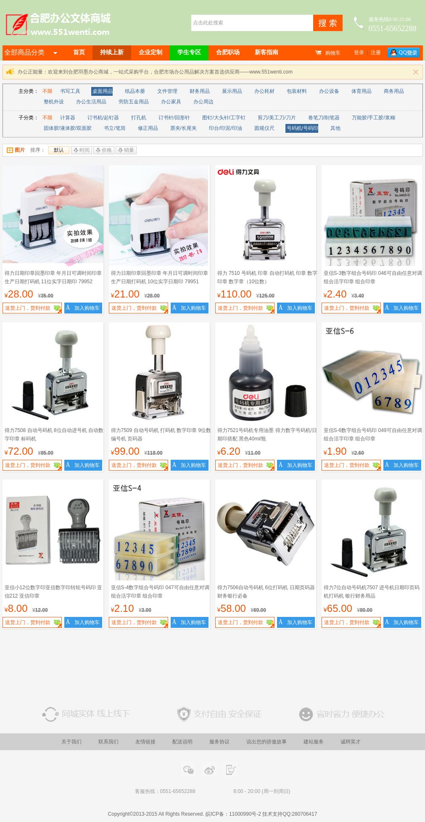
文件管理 (167, 91)
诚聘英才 (351, 742)
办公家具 (171, 102)
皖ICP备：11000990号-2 (233, 814)
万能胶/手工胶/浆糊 (373, 118)
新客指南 (266, 52)
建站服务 (314, 742)
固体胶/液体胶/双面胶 (68, 128)
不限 (47, 91)
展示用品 (232, 91)
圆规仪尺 (264, 128)
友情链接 (145, 742)
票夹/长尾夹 (183, 128)
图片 (16, 150)
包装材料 (297, 91)
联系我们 (108, 742)
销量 (126, 150)
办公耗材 (264, 91)
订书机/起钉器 (103, 118)
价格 (104, 150)
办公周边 (203, 102)
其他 (335, 128)
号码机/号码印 (302, 128)
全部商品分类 (30, 52)
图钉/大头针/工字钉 (223, 118)
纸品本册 (135, 91)
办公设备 (329, 91)
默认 (59, 150)
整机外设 (54, 102)
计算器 (67, 118)
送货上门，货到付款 (33, 309)
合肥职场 (228, 52)
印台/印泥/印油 (225, 128)
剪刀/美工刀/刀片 (277, 118)
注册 (376, 52)
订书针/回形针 (174, 118)
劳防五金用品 (134, 102)
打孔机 (138, 118)
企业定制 (150, 52)
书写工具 (70, 91)
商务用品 (394, 91)
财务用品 (200, 91)
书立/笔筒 (114, 128)
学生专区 (189, 52)
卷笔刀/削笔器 (324, 118)
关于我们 (71, 742)
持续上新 (112, 52)
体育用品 (361, 91)
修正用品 (148, 128)
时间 (82, 150)
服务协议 (219, 742)
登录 (359, 52)
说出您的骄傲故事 (266, 742)
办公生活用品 (91, 102)
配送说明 (182, 742)
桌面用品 (102, 91)
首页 (79, 52)
